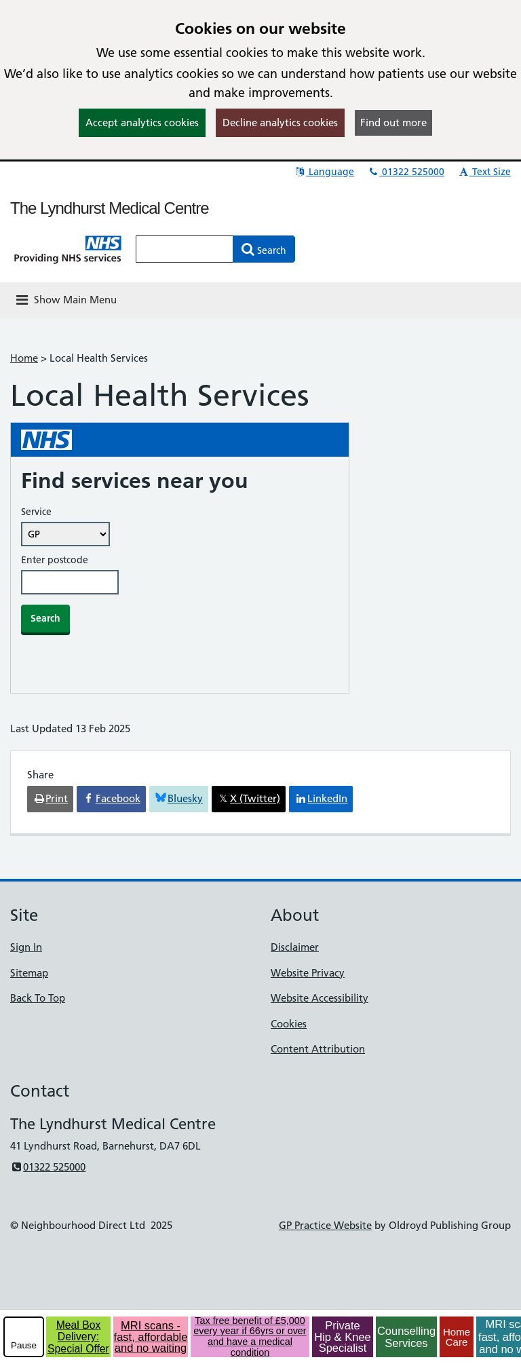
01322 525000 (405, 172)
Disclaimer (295, 947)
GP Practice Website (325, 1225)
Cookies (289, 1023)
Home (24, 358)
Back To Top (37, 997)
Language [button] (324, 172)
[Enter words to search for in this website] (184, 249)
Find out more (393, 122)
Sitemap (29, 972)
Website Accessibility (319, 997)
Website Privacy (308, 972)
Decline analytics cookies (280, 122)
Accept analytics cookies (142, 122)
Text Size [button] (484, 172)
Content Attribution (318, 1048)
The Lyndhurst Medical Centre (109, 208)
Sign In (26, 947)
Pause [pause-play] (24, 1345)
